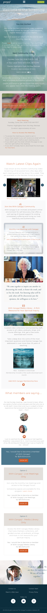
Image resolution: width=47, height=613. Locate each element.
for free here (10, 148)
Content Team (33, 588)
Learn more (27, 491)
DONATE (41, 2)
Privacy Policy (33, 592)
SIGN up (23, 460)
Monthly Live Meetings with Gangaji (24, 229)
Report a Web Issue (12, 592)
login (9, 43)
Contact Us (12, 588)
